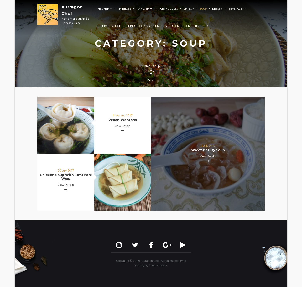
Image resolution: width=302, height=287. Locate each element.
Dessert (217, 8)
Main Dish (142, 8)
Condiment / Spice (108, 26)
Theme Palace (158, 265)
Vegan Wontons (122, 120)
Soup (203, 8)
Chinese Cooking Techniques (146, 26)
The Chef (102, 8)
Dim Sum (188, 8)
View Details (123, 126)
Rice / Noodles (168, 8)
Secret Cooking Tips (186, 26)
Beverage (235, 8)
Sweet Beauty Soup (208, 150)
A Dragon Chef (72, 10)
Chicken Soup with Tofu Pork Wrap (66, 177)
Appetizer (124, 8)
